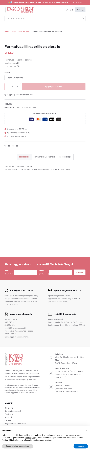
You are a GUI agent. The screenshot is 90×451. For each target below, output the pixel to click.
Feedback (9, 414)
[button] (87, 430)
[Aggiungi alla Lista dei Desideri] (19, 164)
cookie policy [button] (30, 438)
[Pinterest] (13, 215)
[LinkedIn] (17, 215)
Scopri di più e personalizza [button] (17, 446)
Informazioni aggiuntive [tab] (44, 227)
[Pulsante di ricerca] (82, 18)
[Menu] (80, 9)
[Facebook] (5, 215)
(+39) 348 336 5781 (63, 388)
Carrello (8, 420)
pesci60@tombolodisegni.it (66, 391)
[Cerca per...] (42, 18)
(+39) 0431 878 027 (63, 385)
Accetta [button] (81, 446)
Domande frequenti (13, 411)
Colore (7, 142)
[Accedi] (67, 10)
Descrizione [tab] (24, 227)
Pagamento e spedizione (15, 423)
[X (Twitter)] (9, 215)
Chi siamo (9, 408)
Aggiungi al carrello (53, 156)
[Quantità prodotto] (13, 156)
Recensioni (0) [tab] (65, 227)
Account (8, 417)
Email (44, 272)
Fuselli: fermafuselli (26, 177)
